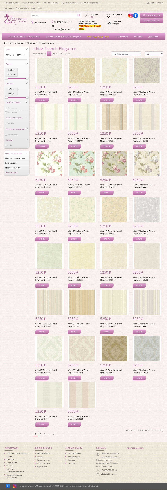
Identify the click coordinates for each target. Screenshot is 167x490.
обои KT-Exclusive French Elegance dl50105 (79, 93)
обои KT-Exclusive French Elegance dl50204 (79, 139)
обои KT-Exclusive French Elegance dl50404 (79, 232)
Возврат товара (43, 463)
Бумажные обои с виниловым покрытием (80, 2)
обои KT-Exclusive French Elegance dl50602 (46, 325)
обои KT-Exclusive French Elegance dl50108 (111, 93)
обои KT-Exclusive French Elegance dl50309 (144, 186)
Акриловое (12, 134)
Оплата (10, 466)
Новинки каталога (13, 168)
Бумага (11, 123)
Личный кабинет (74, 454)
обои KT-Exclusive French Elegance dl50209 (144, 139)
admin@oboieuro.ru (109, 474)
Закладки (71, 460)
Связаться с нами (44, 460)
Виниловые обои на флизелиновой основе (23, 8)
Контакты (10, 459)
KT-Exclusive (32, 43)
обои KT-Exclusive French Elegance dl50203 (46, 139)
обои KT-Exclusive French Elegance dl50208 (111, 139)
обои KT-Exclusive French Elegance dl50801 (79, 418)
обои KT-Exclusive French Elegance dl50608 (111, 325)
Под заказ (12, 108)
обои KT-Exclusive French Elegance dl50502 (46, 278)
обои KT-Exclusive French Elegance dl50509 (144, 278)
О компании (12, 463)
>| (54, 434)
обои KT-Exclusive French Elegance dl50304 (79, 186)
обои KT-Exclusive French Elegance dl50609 (144, 325)
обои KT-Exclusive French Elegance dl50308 (111, 186)
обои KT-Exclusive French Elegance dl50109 (144, 93)
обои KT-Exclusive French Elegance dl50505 (79, 278)
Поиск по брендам (16, 43)
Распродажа (10, 163)
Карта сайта (42, 467)
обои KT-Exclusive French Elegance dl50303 (46, 186)
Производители (43, 454)
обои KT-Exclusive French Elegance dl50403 (46, 232)
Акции (39, 457)
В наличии (12, 112)
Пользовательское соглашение (14, 476)
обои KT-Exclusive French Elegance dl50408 (111, 232)
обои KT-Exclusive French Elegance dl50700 (46, 371)
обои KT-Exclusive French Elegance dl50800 (46, 418)
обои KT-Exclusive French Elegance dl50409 (144, 232)
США (10, 145)
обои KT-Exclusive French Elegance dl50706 (111, 371)
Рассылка (71, 463)
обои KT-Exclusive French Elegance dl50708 (144, 371)
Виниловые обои (11, 2)
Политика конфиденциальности (15, 470)
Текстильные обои (51, 2)
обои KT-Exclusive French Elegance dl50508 (111, 278)
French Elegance (47, 43)
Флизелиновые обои (31, 2)
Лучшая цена (11, 172)
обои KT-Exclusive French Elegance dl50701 (79, 371)
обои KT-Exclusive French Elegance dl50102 (46, 93)
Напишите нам (151, 20)
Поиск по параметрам (15, 158)
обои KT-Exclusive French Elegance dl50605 (79, 325)
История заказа (74, 457)
